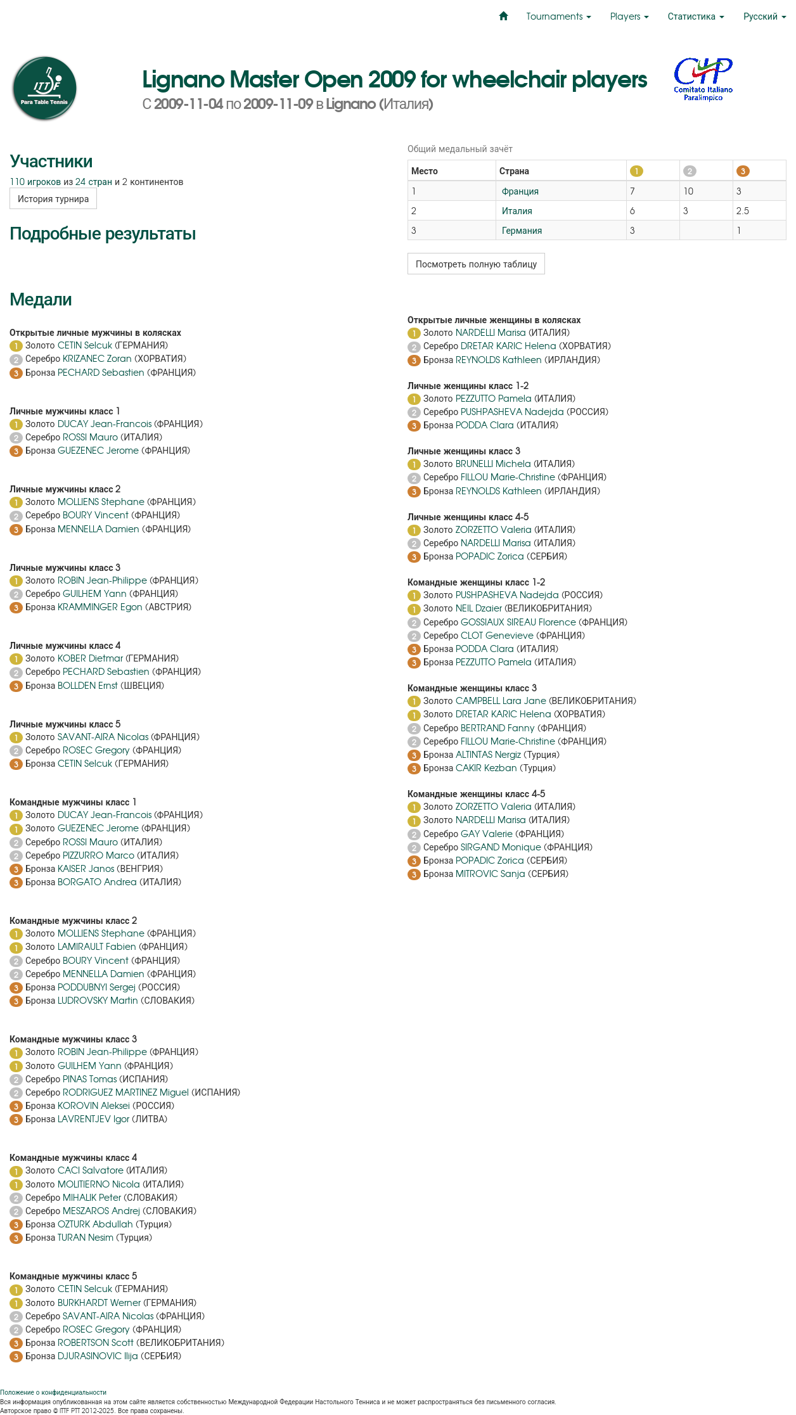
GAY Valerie (487, 833)
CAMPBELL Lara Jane (501, 700)
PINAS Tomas (90, 1078)
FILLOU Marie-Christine (508, 476)
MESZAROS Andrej (101, 1210)
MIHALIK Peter (92, 1197)
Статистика (696, 16)
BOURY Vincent (96, 514)
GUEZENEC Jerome (98, 450)
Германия (520, 230)
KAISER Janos (86, 868)
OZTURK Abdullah (95, 1223)
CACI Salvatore (91, 1169)
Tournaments (559, 16)
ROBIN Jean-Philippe (102, 579)
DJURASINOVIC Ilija (98, 1355)
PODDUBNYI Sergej (97, 986)
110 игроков (35, 181)
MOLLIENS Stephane (101, 501)
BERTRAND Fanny (498, 727)
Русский (764, 16)
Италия (515, 210)
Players (629, 16)
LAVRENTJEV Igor (93, 1118)
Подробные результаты (103, 231)
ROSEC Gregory (96, 749)
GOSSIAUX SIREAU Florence (518, 621)
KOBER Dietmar (90, 657)
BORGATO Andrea (97, 881)
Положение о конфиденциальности (53, 1392)
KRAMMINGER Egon (100, 606)
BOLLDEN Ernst (88, 685)
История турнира (53, 198)
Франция (519, 190)
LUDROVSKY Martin (98, 1000)
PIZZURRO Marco (98, 854)
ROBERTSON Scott (96, 1342)
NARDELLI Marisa (491, 332)
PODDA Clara (485, 424)
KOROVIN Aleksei (94, 1105)
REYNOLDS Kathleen (499, 359)
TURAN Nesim (85, 1237)
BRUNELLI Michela (493, 463)
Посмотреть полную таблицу (476, 263)
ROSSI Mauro (90, 436)
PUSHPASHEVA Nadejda (512, 411)
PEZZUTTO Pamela (494, 398)
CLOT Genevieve (497, 635)
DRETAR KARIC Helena (508, 345)
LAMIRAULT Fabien (97, 946)
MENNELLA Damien (98, 528)
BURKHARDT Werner (99, 1302)
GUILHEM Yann (95, 593)
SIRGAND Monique (501, 846)
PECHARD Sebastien (101, 372)
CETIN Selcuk (85, 344)
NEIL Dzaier (479, 607)
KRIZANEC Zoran (97, 358)
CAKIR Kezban (486, 767)
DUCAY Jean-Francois (104, 423)
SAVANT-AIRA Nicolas (103, 736)
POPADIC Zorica (490, 555)
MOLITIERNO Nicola (99, 1183)
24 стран (93, 181)
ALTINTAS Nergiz (488, 754)
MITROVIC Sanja (490, 873)
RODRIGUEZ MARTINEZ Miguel (126, 1091)
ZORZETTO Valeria (494, 529)
